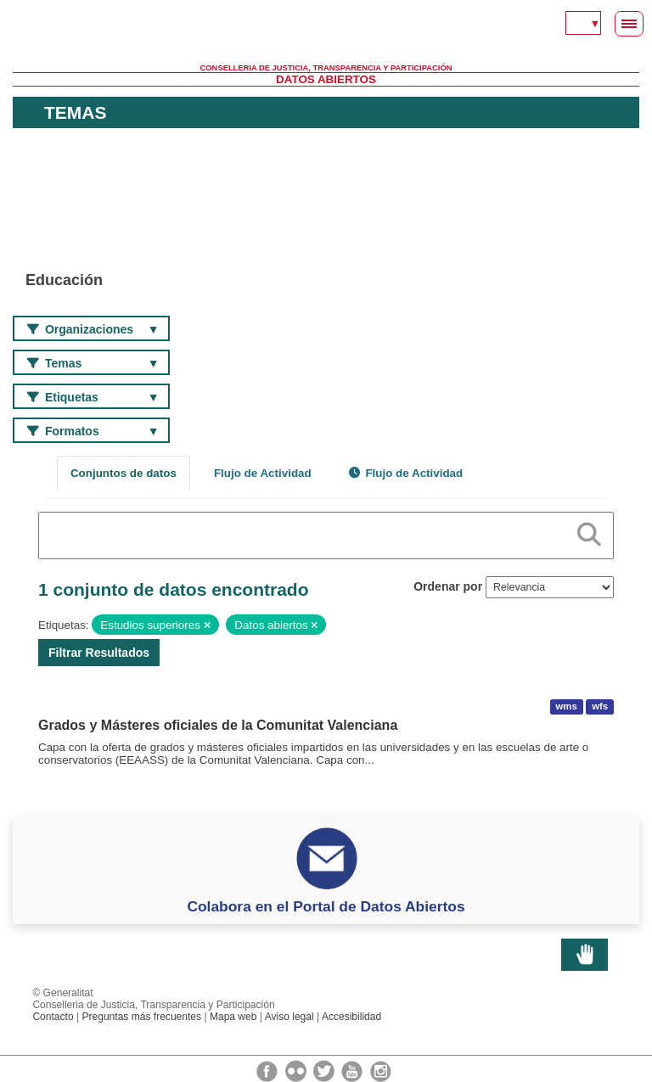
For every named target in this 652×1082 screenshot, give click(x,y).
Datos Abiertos (326, 79)
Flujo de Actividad (263, 473)
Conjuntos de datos (123, 473)
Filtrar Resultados (98, 652)
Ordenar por (447, 586)
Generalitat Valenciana (326, 38)
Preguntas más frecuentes (141, 1017)
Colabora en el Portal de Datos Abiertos (325, 906)
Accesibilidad (351, 1017)
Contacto (52, 1017)
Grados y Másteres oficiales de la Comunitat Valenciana (217, 725)
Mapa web (233, 1017)
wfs (600, 707)
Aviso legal (289, 1017)
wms (566, 707)
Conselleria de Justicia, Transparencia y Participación (326, 68)
